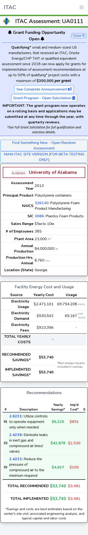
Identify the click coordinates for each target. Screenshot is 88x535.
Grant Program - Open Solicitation (44, 98)
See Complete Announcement (44, 89)
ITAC (10, 7)
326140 (42, 203)
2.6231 (15, 416)
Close (79, 35)
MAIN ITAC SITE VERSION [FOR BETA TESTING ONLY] (44, 157)
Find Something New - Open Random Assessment (44, 145)
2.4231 (15, 459)
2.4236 (15, 434)
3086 (39, 216)
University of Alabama (53, 172)
